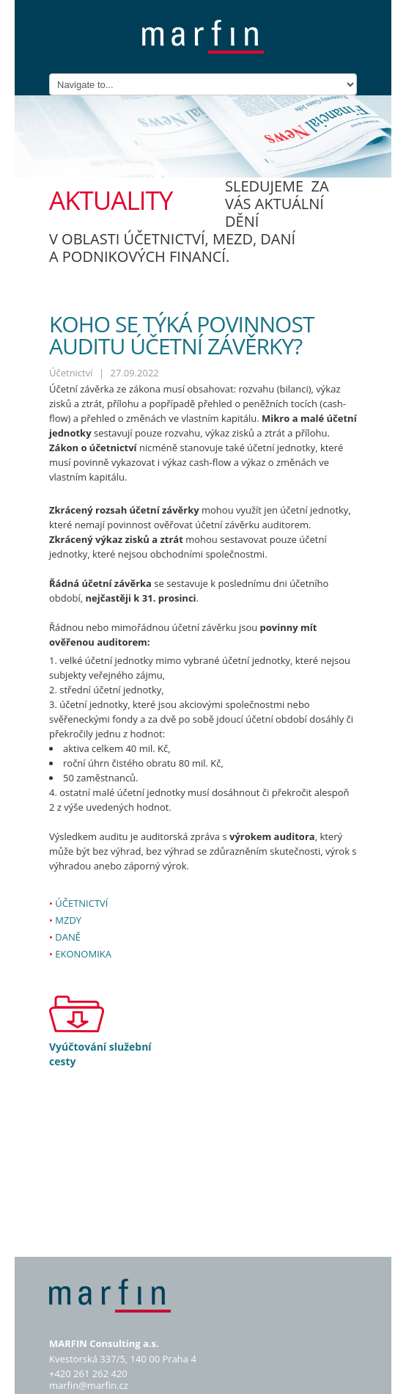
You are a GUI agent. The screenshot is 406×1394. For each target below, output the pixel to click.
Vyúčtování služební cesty (100, 1054)
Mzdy (68, 920)
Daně (68, 937)
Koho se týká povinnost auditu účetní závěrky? (181, 335)
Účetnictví (81, 903)
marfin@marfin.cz (88, 1385)
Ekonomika (83, 953)
